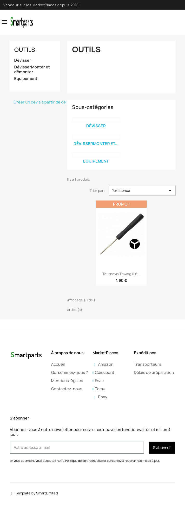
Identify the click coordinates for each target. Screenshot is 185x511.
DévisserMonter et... (96, 143)
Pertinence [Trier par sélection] (142, 191)
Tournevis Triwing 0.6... (121, 274)
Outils (24, 50)
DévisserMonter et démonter (32, 69)
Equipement (25, 78)
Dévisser (22, 60)
